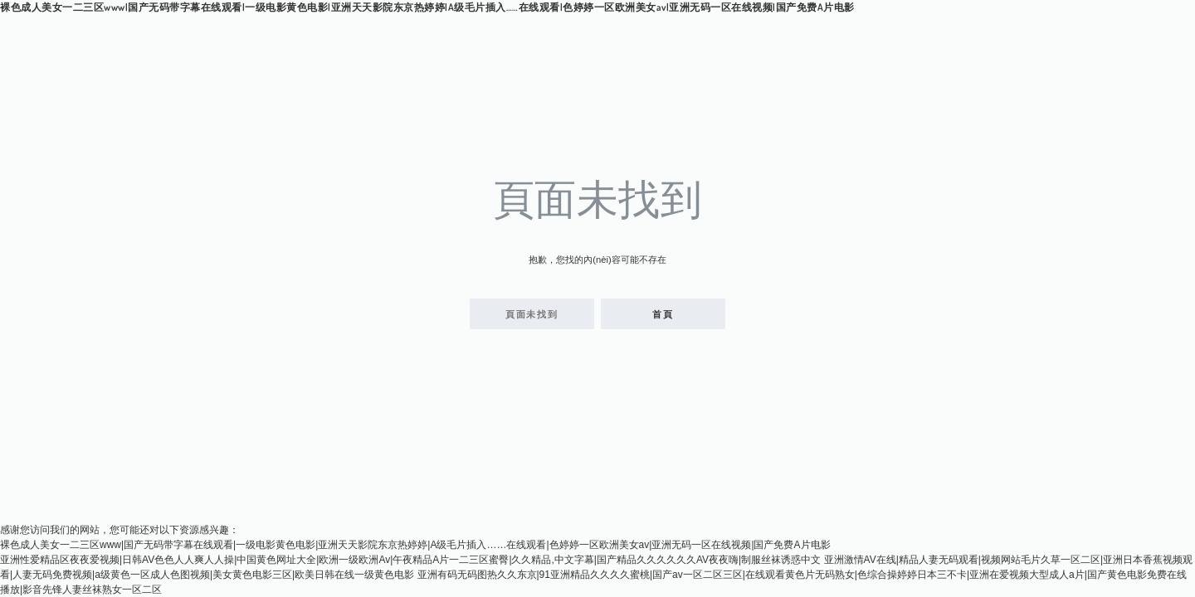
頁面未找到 (531, 314)
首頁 (662, 314)
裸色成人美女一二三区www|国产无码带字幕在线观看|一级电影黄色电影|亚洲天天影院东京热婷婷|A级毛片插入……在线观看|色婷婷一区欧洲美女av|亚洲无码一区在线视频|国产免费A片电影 (427, 7)
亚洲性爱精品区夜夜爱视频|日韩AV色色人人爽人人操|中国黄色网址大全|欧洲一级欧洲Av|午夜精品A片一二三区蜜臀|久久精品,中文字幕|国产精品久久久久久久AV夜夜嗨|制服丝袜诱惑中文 (410, 559)
